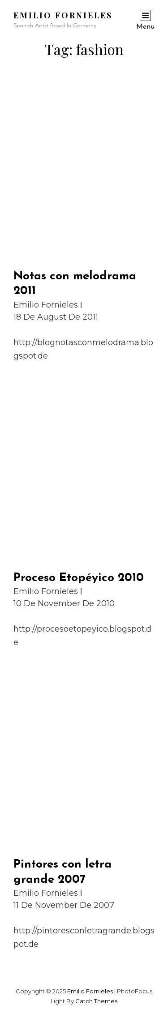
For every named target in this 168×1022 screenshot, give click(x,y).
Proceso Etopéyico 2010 (78, 578)
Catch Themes (96, 1001)
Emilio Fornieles (62, 15)
